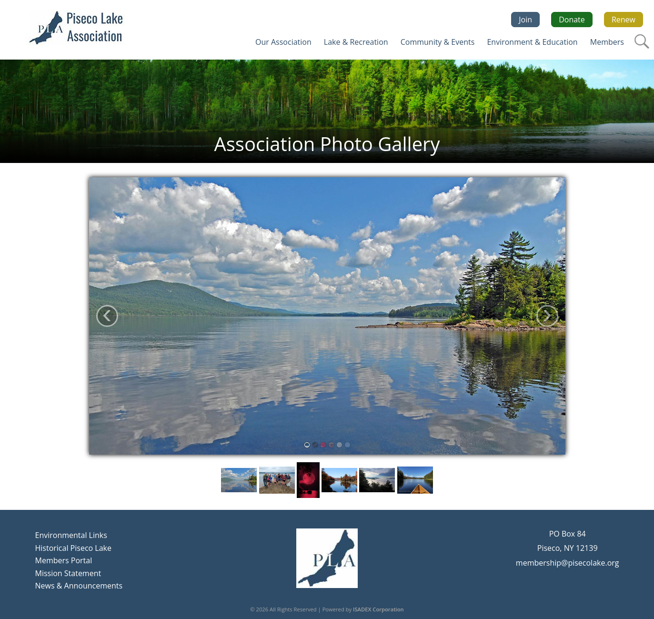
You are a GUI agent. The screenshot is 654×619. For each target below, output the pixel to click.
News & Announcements (79, 585)
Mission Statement (68, 573)
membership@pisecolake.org (567, 563)
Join (525, 19)
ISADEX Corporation (378, 609)
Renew (623, 19)
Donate (572, 19)
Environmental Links (71, 535)
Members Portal (63, 560)
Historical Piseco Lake (73, 548)
